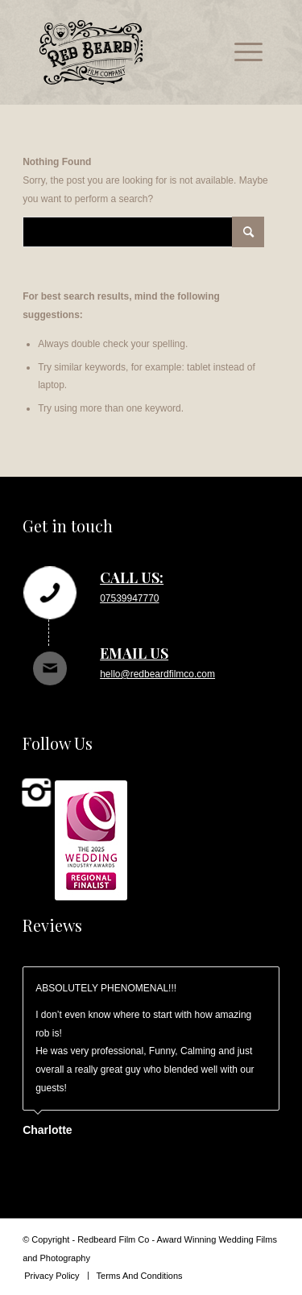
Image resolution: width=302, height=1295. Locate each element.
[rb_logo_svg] (128, 52)
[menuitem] (240, 52)
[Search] (143, 232)
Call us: (131, 577)
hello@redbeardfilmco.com (157, 674)
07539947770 (129, 598)
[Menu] (240, 52)
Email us (134, 653)
